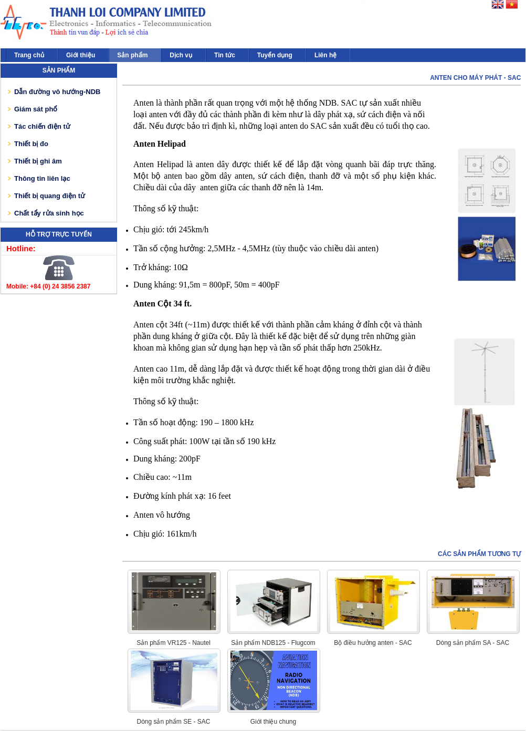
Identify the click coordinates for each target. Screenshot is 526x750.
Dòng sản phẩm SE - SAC (173, 721)
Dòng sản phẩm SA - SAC (472, 642)
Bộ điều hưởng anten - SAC (373, 642)
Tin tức (224, 55)
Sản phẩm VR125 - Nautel (173, 642)
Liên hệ (325, 55)
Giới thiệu (80, 55)
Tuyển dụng (274, 55)
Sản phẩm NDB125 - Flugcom (273, 642)
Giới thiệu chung (273, 721)
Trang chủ (29, 55)
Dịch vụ (181, 55)
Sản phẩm (132, 55)
